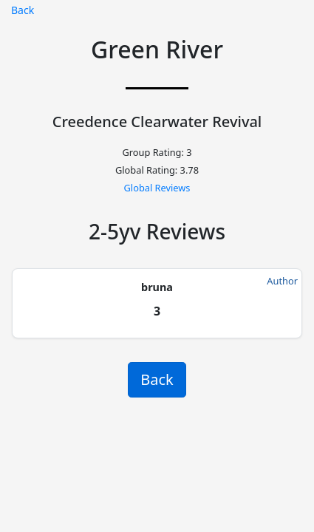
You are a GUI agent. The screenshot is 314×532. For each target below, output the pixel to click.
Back (22, 10)
